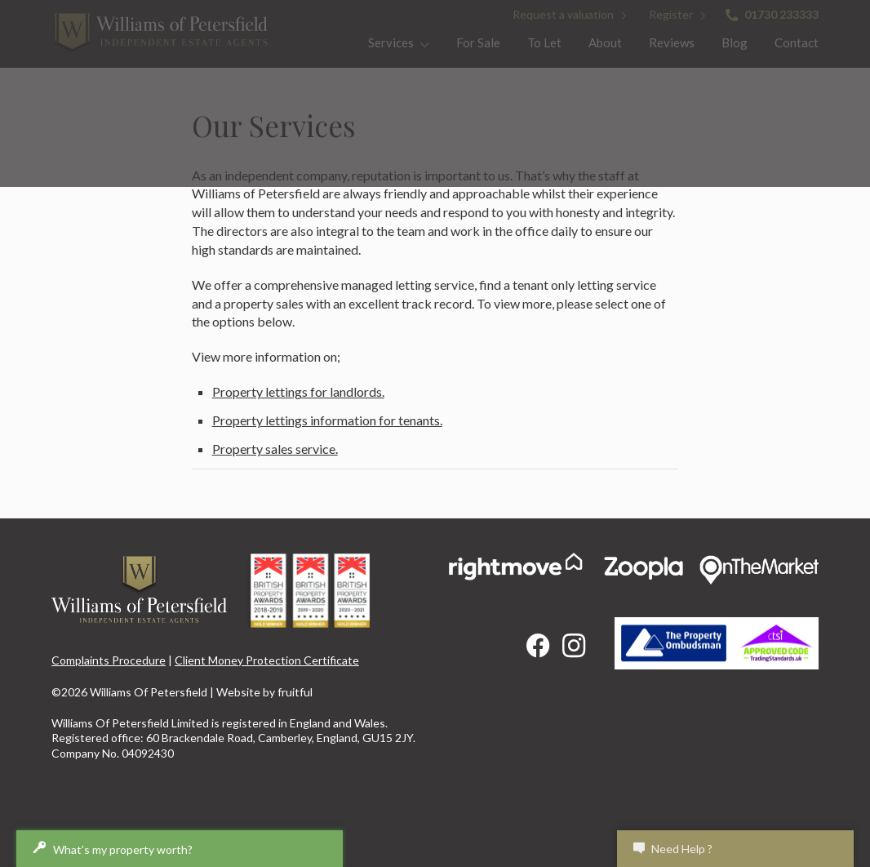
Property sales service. (275, 448)
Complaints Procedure (108, 660)
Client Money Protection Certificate (267, 660)
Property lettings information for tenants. (327, 420)
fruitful (295, 692)
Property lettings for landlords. (298, 391)
